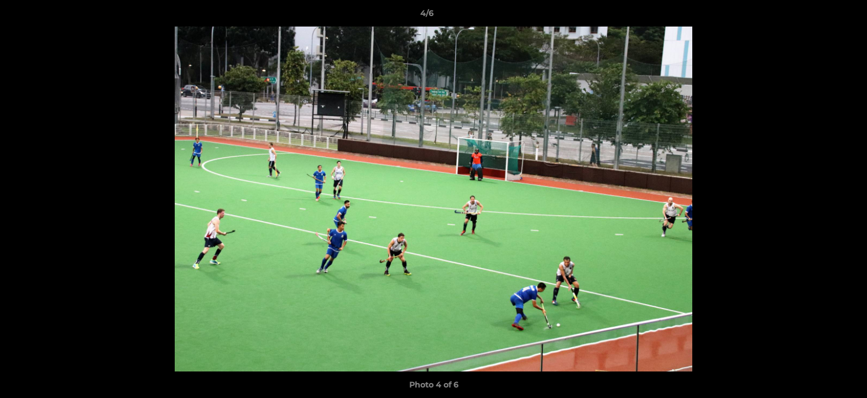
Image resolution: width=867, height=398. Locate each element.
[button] (820, 16)
